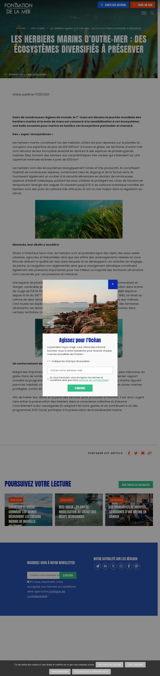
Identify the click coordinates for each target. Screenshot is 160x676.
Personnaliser (60, 672)
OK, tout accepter (109, 665)
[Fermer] (113, 284)
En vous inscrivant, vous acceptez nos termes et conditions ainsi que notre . (80, 379)
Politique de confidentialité (91, 672)
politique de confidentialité (93, 380)
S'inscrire (80, 388)
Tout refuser (135, 665)
